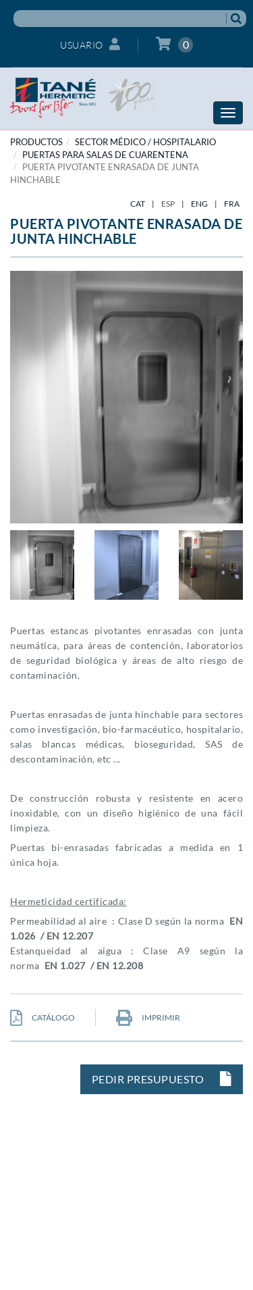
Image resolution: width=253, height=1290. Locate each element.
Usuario (90, 44)
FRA (232, 204)
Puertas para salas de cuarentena (105, 154)
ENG (199, 204)
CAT (137, 204)
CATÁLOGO (42, 1017)
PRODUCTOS (36, 141)
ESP (168, 204)
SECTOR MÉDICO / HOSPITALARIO (145, 141)
